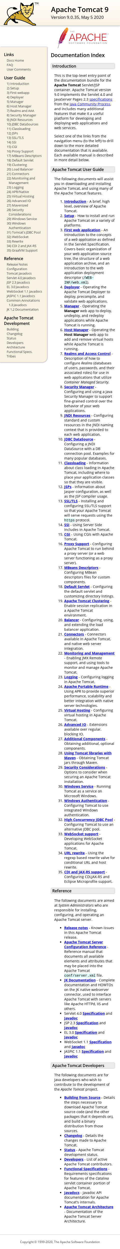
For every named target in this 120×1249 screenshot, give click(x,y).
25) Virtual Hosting (20, 196)
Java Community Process (90, 104)
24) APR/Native (18, 191)
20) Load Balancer (20, 169)
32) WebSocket (18, 237)
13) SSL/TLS (15, 137)
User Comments (19, 69)
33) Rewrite (15, 241)
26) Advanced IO (19, 200)
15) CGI (12, 146)
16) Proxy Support (20, 151)
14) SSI (11, 142)
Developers (15, 342)
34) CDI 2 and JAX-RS (21, 246)
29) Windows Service (22, 219)
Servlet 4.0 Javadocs (21, 278)
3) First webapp (18, 92)
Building (13, 329)
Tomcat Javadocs (19, 273)
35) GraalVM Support (22, 250)
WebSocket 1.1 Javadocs (24, 291)
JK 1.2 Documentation (23, 309)
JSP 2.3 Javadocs (18, 282)
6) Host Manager (19, 106)
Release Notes (17, 264)
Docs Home (15, 60)
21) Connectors (18, 173)
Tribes (11, 356)
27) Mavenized (17, 205)
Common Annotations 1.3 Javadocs (23, 302)
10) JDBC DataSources (22, 124)
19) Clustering (17, 164)
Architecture (16, 347)
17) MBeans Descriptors (24, 155)
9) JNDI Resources (20, 119)
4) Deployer (15, 97)
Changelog (14, 333)
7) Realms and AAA (20, 110)
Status (11, 338)
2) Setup (13, 88)
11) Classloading (18, 128)
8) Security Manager (21, 115)
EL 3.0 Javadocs (18, 287)
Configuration (17, 269)
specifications (100, 99)
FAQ (10, 65)
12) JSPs (12, 133)
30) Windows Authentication (19, 225)
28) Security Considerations (19, 212)
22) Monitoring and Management (21, 180)
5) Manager (15, 101)
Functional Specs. (19, 351)
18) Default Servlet (20, 160)
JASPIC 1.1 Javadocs (21, 296)
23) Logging (15, 187)
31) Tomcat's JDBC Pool (24, 232)
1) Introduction (18, 83)
